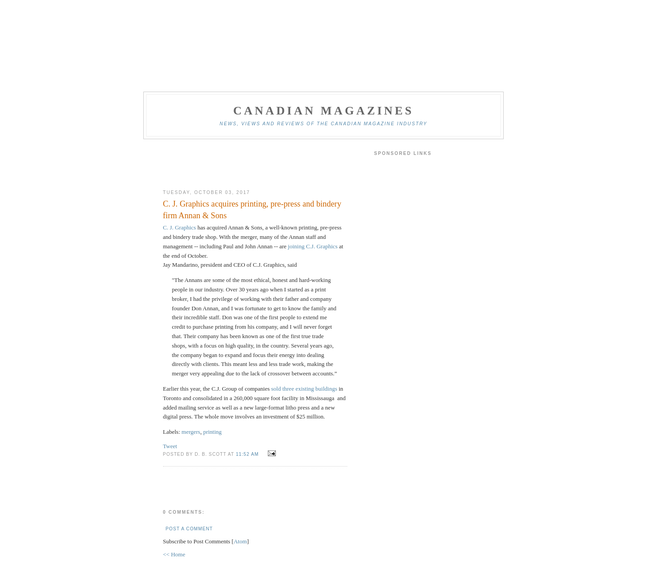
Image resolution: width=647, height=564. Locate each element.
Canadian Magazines (323, 110)
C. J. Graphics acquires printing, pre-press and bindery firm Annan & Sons (252, 209)
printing (212, 431)
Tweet (170, 446)
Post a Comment (189, 528)
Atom (240, 541)
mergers (191, 431)
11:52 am (248, 454)
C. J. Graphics (179, 227)
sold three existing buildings (305, 388)
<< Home (174, 554)
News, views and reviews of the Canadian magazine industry (323, 123)
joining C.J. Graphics (313, 246)
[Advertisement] (255, 164)
